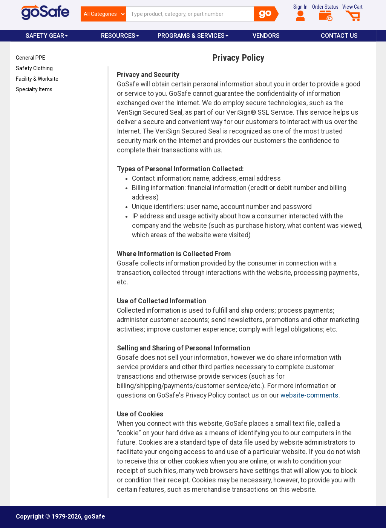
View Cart (352, 12)
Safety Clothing (34, 68)
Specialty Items (34, 89)
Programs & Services (193, 35)
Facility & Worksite (37, 79)
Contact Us (339, 35)
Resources (120, 35)
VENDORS (266, 35)
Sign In (300, 12)
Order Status (325, 12)
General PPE (30, 58)
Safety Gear (47, 35)
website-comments (309, 395)
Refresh (30, 107)
